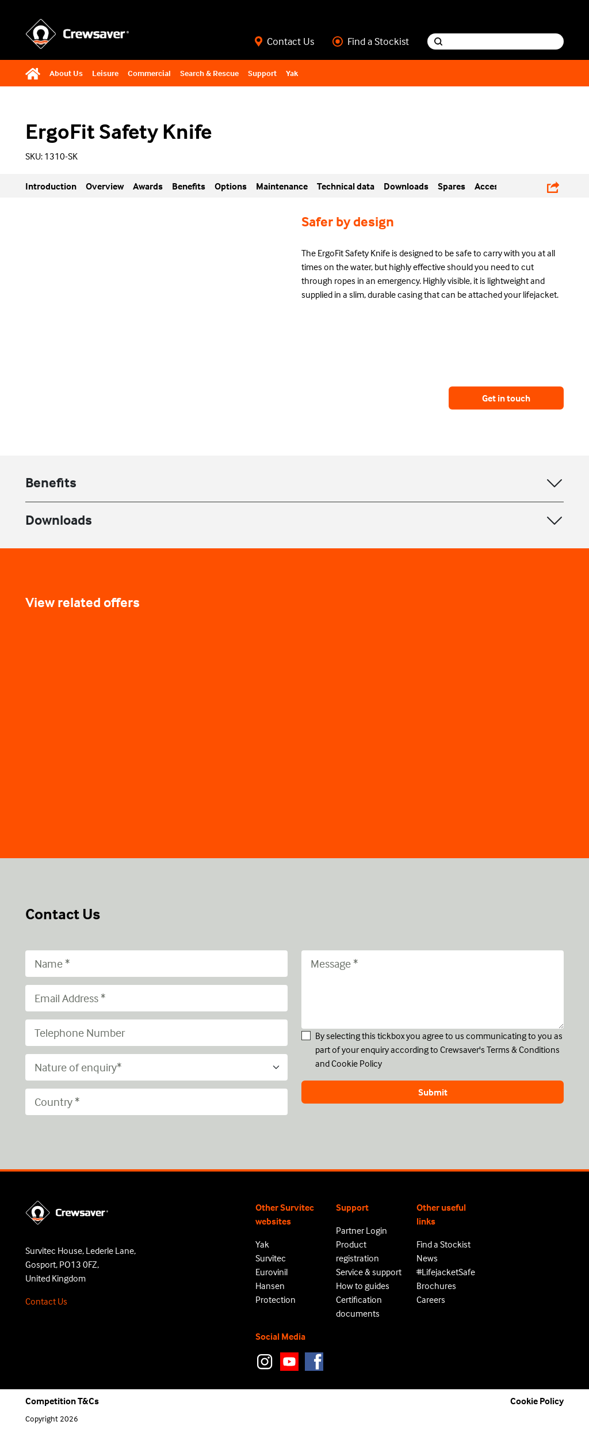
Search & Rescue (209, 73)
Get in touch (506, 398)
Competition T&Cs (62, 1401)
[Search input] (506, 41)
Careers (430, 1299)
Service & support (368, 1272)
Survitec (270, 1258)
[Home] (35, 73)
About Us (66, 73)
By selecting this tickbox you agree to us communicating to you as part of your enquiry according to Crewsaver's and (439, 1049)
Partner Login (361, 1230)
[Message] (432, 989)
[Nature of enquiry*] (156, 1067)
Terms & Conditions (523, 1049)
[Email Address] (156, 998)
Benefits (51, 482)
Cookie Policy (356, 1063)
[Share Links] (553, 185)
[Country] (156, 1102)
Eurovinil (271, 1272)
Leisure (105, 73)
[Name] (156, 963)
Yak (292, 73)
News (427, 1258)
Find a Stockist (370, 41)
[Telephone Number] (156, 1032)
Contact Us (284, 41)
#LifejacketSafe (445, 1272)
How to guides (362, 1285)
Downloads (58, 519)
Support (262, 73)
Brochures (436, 1285)
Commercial (149, 73)
